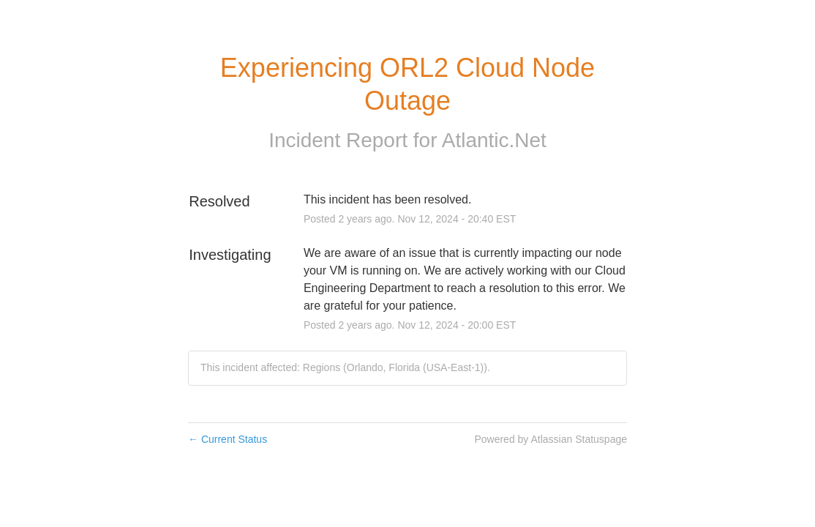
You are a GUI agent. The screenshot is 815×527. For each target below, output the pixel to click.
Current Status (227, 439)
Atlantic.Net (494, 140)
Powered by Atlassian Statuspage (550, 439)
